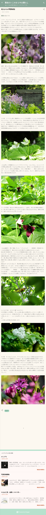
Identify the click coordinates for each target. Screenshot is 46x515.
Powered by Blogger (23, 512)
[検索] (44, 3)
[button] (44, 9)
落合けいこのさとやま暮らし (16, 2)
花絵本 (7, 410)
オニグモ (4, 457)
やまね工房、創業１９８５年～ (10, 492)
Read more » (41, 469)
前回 (2, 15)
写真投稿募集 (5, 474)
